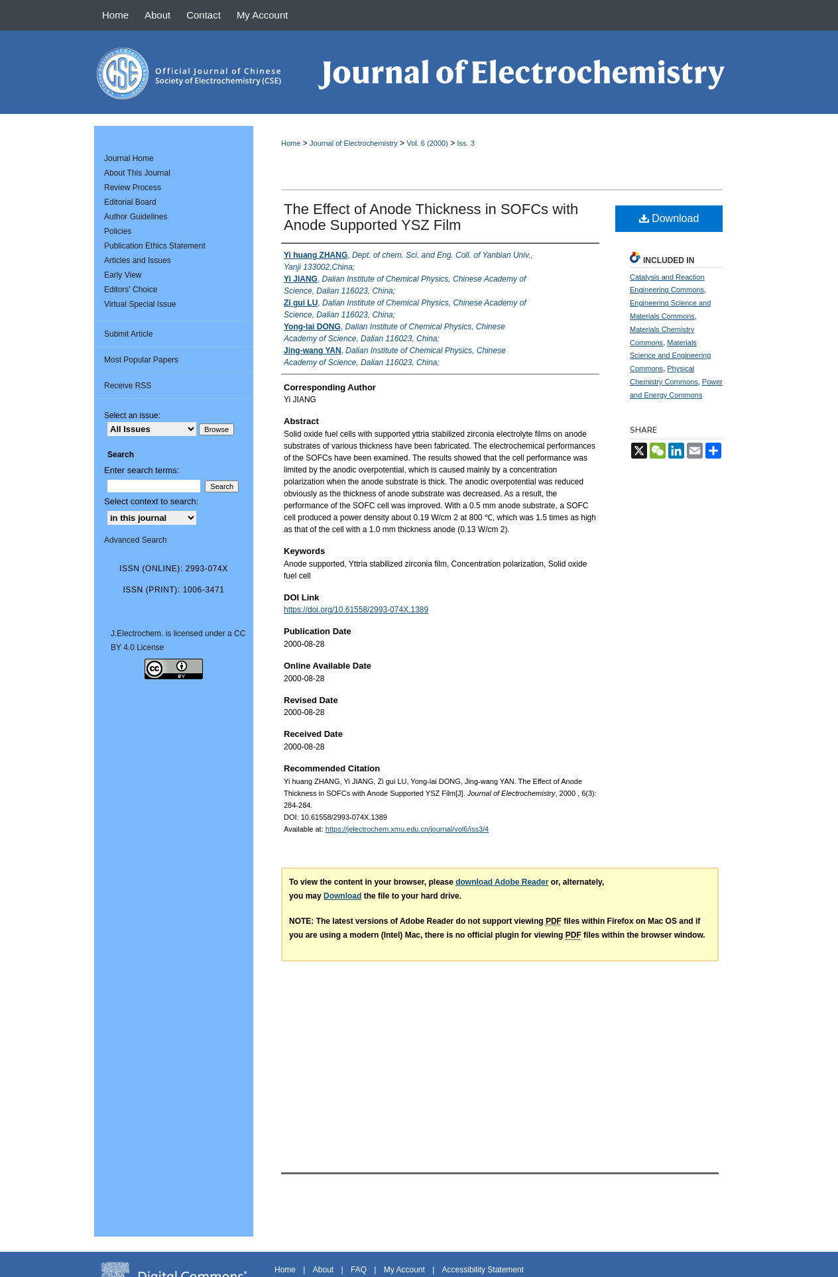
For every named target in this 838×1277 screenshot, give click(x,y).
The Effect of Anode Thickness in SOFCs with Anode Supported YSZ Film (431, 217)
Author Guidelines (135, 216)
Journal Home (129, 158)
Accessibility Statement (483, 1269)
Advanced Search (135, 540)
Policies (117, 231)
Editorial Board (130, 202)
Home (290, 143)
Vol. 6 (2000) (427, 143)
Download (669, 218)
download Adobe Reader (501, 882)
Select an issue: (132, 415)
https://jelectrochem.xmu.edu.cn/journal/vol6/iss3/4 (407, 829)
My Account (404, 1269)
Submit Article (128, 334)
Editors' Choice (130, 289)
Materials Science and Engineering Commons (670, 356)
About (323, 1269)
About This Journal (137, 173)
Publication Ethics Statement (155, 245)
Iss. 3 (466, 143)
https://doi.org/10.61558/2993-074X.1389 (356, 609)
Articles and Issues (137, 260)
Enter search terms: (141, 470)
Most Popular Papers (141, 359)
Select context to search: (151, 501)
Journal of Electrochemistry (354, 143)
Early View (122, 275)
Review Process (132, 187)
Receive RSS (127, 385)
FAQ (359, 1269)
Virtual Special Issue (140, 304)
